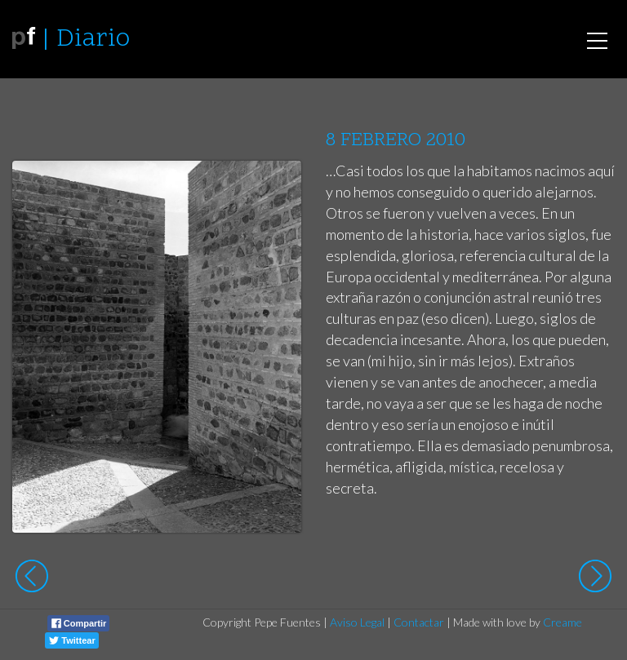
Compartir (79, 623)
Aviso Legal (357, 622)
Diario (93, 39)
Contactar (419, 622)
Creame (562, 622)
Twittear (72, 640)
